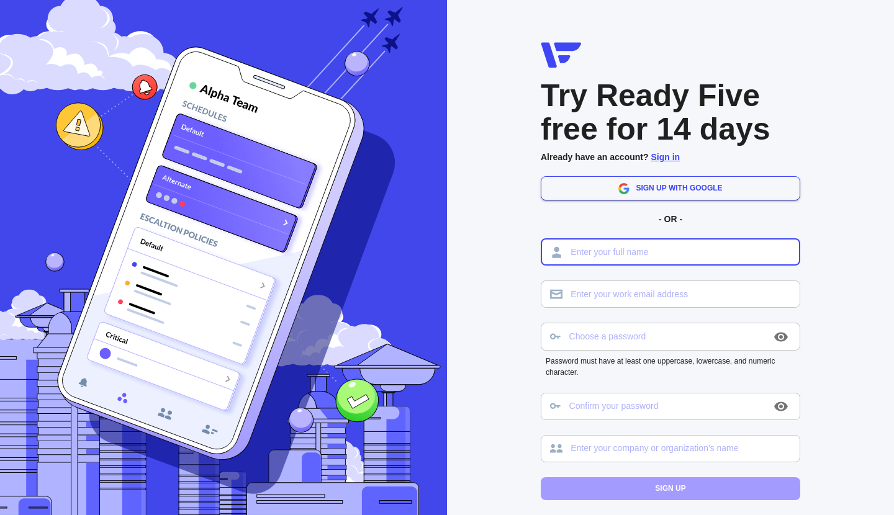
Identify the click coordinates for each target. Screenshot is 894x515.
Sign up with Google (670, 188)
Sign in (665, 157)
